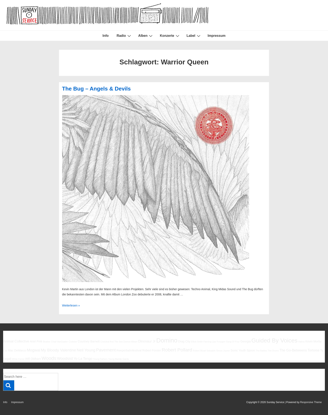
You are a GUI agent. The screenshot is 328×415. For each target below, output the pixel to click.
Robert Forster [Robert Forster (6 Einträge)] (151, 350)
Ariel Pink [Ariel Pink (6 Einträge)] (36, 341)
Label (194, 36)
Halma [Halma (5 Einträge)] (301, 341)
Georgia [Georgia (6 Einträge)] (245, 341)
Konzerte (170, 36)
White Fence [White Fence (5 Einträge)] (18, 359)
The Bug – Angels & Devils (96, 89)
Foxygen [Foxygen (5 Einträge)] (221, 341)
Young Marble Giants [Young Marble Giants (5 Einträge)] (118, 359)
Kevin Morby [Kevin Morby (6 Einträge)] (313, 341)
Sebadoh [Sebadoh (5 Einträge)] (211, 350)
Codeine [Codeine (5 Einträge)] (73, 341)
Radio (124, 36)
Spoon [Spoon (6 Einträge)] (251, 350)
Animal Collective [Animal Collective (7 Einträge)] (16, 341)
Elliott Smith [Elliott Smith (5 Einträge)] (197, 341)
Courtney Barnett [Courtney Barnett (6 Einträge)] (89, 341)
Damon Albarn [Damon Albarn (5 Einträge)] (130, 341)
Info (105, 35)
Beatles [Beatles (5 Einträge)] (46, 341)
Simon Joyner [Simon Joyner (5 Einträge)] (223, 350)
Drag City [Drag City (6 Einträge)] (184, 341)
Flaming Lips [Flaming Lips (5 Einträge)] (209, 341)
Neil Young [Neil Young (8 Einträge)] (86, 350)
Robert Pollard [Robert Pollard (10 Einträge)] (177, 349)
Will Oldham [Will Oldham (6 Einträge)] (33, 358)
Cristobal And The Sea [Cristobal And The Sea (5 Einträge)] (111, 341)
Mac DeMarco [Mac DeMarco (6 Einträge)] (17, 350)
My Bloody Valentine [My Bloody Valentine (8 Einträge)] (58, 350)
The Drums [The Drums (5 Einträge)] (273, 350)
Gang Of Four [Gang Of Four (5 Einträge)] (233, 341)
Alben (146, 36)
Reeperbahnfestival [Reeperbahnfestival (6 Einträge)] (129, 350)
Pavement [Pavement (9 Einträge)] (106, 349)
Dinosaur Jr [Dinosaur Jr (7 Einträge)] (147, 341)
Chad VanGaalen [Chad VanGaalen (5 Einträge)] (59, 341)
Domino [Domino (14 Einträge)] (166, 340)
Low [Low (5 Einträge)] (5, 350)
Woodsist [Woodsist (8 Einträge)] (65, 358)
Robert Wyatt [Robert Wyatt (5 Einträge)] (199, 350)
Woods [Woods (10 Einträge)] (49, 358)
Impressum (217, 35)
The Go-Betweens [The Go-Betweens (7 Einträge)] (293, 350)
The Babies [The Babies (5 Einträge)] (261, 350)
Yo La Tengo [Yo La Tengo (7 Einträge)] (83, 358)
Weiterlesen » (71, 305)
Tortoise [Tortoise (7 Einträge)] (313, 350)
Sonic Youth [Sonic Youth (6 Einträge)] (238, 350)
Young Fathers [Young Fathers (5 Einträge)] (100, 359)
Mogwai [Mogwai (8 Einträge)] (33, 350)
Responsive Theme (311, 402)
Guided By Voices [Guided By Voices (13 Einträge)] (274, 340)
